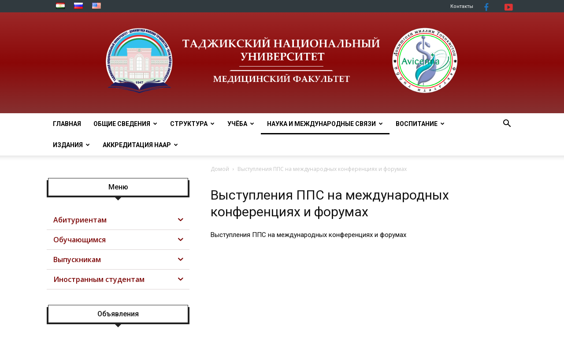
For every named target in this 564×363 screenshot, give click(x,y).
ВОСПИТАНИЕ (420, 123)
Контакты (461, 6)
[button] (506, 124)
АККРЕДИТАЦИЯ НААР (140, 144)
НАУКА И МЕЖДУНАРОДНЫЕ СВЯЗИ (325, 123)
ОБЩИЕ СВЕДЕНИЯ (125, 123)
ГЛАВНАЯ (67, 123)
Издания (71, 144)
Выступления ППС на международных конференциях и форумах (308, 235)
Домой (220, 169)
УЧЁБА (240, 123)
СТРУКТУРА (192, 123)
